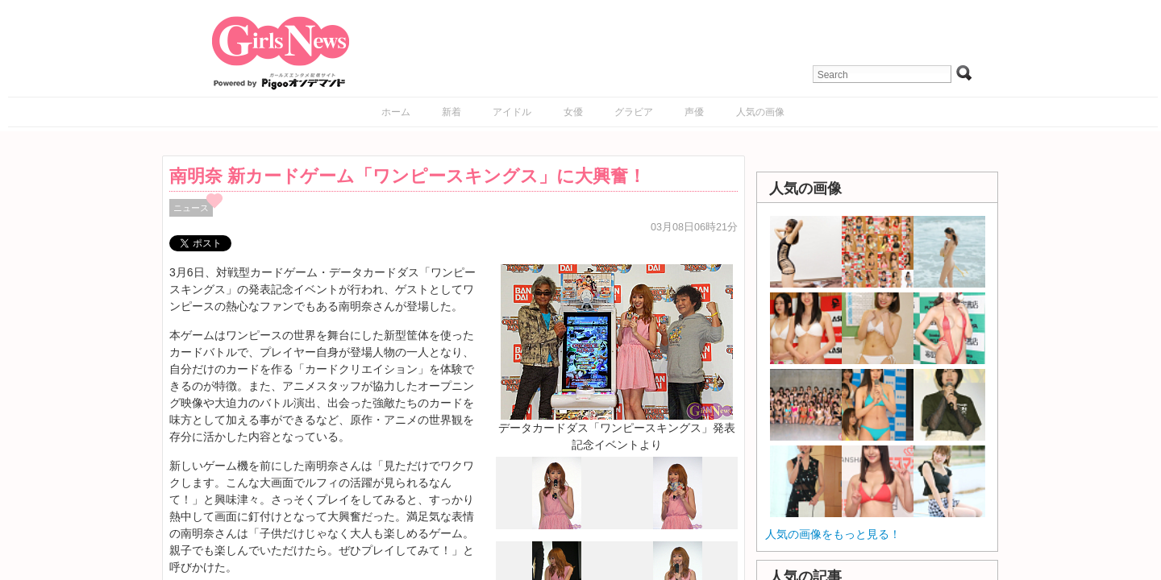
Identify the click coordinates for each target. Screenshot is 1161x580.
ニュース (191, 208)
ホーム (395, 112)
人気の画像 (760, 112)
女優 (573, 112)
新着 (451, 112)
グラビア (633, 112)
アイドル (512, 112)
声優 (694, 112)
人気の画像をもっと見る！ (833, 534)
